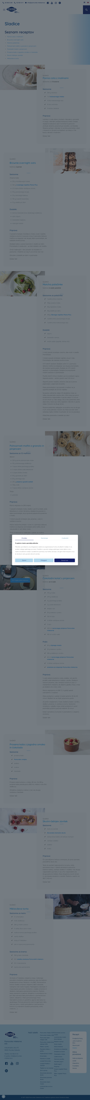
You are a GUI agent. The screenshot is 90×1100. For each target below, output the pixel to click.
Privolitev (24, 538)
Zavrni (24, 560)
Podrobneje (44, 538)
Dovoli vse (64, 560)
